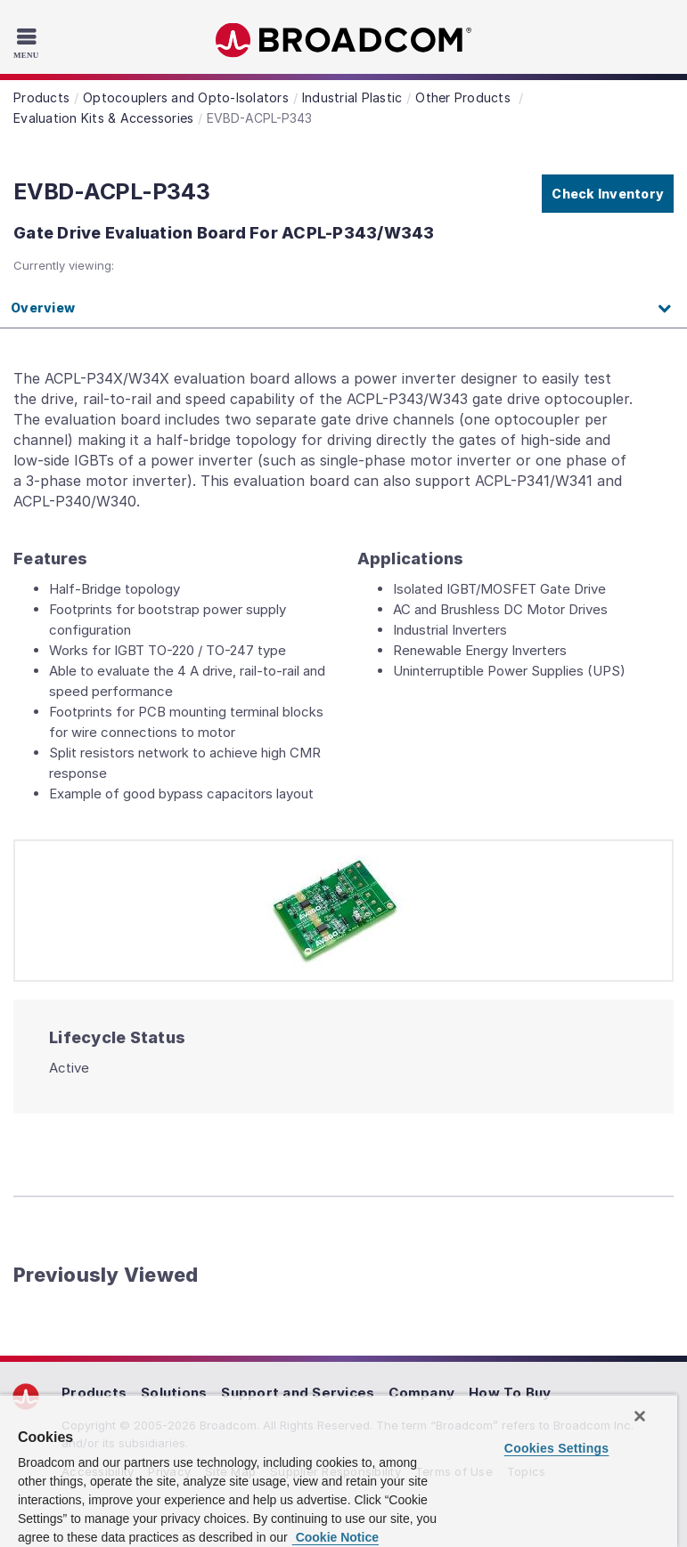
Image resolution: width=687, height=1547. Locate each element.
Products (94, 1392)
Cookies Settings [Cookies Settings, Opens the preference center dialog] (556, 1448)
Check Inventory (608, 193)
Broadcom (344, 40)
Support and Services (297, 1392)
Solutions (174, 1392)
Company (421, 1392)
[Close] (639, 1416)
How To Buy (510, 1392)
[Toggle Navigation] (28, 43)
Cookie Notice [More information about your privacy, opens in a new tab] (335, 1537)
